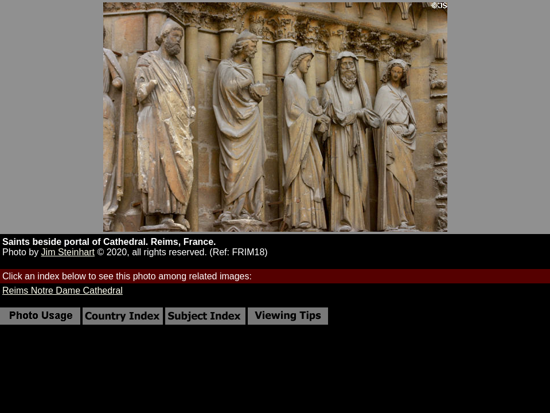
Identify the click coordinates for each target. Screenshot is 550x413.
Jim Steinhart (68, 252)
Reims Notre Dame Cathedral (62, 290)
